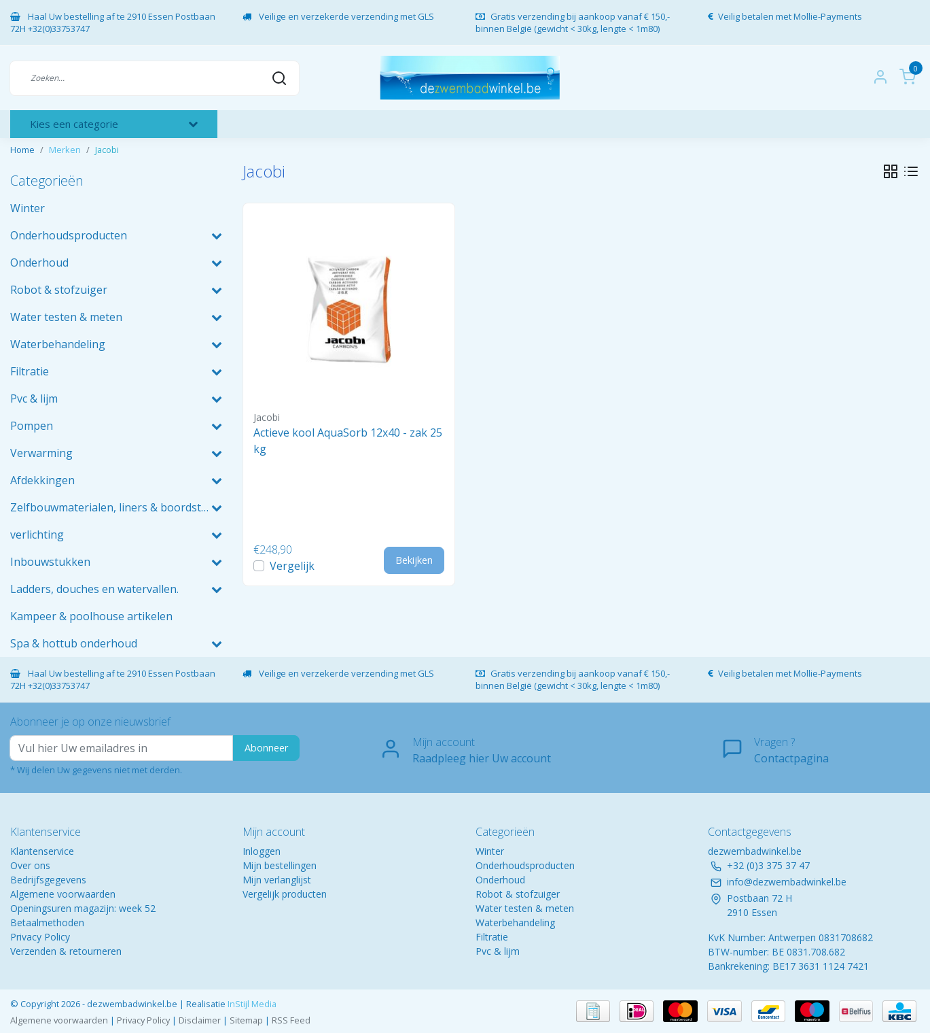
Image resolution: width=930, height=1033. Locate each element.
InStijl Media (251, 1004)
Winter (490, 851)
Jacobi (107, 149)
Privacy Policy (40, 936)
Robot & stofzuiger (518, 893)
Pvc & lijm (498, 951)
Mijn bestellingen (280, 865)
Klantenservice (42, 851)
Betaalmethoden (47, 922)
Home (22, 149)
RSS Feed (291, 1020)
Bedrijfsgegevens (48, 879)
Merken (65, 149)
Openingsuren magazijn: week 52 (83, 908)
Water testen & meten (525, 908)
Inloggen (262, 851)
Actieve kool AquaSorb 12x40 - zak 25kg (347, 440)
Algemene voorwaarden (62, 893)
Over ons (30, 865)
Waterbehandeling (515, 922)
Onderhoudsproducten (525, 865)
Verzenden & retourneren (66, 951)
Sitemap (246, 1020)
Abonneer (266, 747)
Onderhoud (500, 879)
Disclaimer (200, 1020)
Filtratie (492, 936)
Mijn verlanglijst (277, 879)
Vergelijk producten (285, 893)
